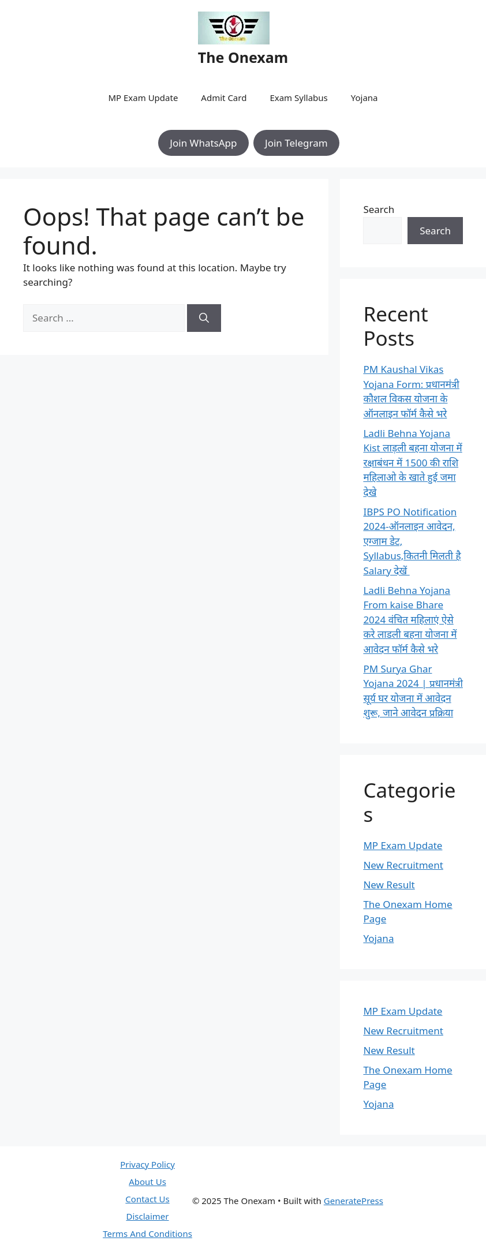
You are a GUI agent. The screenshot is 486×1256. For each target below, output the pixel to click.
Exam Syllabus (298, 97)
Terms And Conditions (147, 1233)
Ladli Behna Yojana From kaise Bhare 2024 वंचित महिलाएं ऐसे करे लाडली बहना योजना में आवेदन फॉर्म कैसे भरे (410, 620)
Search (378, 209)
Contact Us (147, 1199)
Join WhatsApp (203, 142)
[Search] (204, 318)
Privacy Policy (147, 1164)
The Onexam (243, 57)
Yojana (364, 97)
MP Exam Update (143, 97)
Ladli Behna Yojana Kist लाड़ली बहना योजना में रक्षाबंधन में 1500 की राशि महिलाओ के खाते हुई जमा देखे (412, 463)
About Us (147, 1181)
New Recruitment (403, 865)
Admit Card (223, 97)
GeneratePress (353, 1200)
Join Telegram (296, 142)
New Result (388, 884)
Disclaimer (147, 1216)
